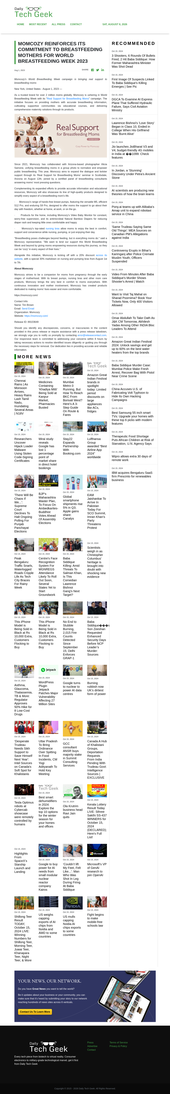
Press (90, 1042)
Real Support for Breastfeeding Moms (68, 98)
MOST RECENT (38, 24)
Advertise (92, 1046)
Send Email (28, 308)
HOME (20, 24)
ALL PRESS (58, 24)
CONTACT (76, 24)
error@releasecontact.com (92, 335)
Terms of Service (119, 1042)
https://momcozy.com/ (36, 316)
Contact (91, 1050)
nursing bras (53, 228)
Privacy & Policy (118, 1046)
